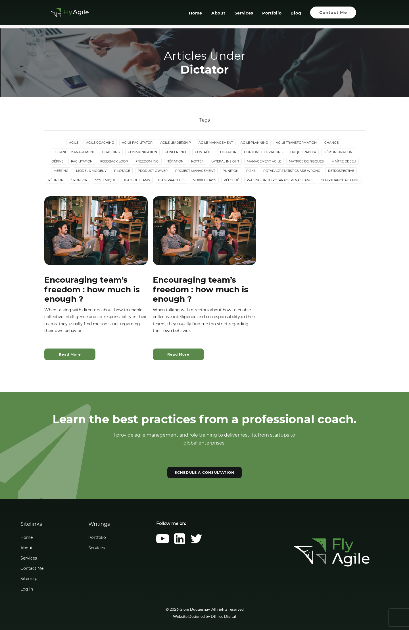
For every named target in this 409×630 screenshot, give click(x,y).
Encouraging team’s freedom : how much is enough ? (92, 289)
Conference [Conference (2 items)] (176, 152)
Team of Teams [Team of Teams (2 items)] (137, 180)
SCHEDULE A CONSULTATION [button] (205, 473)
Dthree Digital (223, 616)
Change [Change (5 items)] (331, 143)
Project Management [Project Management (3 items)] (195, 171)
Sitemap (28, 578)
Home (195, 15)
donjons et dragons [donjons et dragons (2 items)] (263, 152)
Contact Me (31, 568)
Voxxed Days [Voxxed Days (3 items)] (204, 180)
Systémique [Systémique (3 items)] (105, 180)
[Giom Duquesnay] (67, 14)
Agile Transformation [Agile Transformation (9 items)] (296, 143)
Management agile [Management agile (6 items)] (264, 162)
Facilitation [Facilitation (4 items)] (82, 162)
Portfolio (271, 15)
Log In (26, 589)
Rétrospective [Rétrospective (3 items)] (341, 171)
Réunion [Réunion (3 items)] (56, 180)
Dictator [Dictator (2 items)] (228, 152)
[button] (96, 231)
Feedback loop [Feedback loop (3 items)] (114, 162)
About (218, 15)
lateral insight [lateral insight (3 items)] (225, 162)
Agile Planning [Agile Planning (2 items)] (254, 143)
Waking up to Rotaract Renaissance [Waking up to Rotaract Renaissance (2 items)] (280, 180)
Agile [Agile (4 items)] (73, 143)
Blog (296, 15)
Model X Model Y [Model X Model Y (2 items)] (91, 171)
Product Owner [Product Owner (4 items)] (153, 171)
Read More (70, 354)
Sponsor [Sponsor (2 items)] (79, 180)
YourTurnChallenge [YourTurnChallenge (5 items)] (340, 180)
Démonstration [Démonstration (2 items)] (338, 152)
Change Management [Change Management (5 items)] (75, 152)
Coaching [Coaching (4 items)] (111, 152)
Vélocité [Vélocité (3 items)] (231, 180)
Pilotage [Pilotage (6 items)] (122, 171)
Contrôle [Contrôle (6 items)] (203, 152)
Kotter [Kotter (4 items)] (197, 162)
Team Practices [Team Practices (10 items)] (171, 180)
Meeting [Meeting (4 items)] (61, 171)
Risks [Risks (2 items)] (251, 171)
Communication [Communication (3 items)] (142, 152)
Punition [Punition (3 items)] (231, 171)
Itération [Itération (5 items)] (175, 162)
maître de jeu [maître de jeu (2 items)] (343, 162)
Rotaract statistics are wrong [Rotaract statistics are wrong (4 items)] (291, 171)
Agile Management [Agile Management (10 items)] (216, 143)
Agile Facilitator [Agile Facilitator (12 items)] (137, 143)
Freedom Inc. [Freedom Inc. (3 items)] (147, 162)
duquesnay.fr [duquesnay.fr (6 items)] (303, 152)
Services (243, 15)
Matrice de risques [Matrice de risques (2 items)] (306, 162)
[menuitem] (197, 14)
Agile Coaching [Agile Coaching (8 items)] (100, 143)
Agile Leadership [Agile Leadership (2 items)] (175, 143)
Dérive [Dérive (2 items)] (57, 162)
